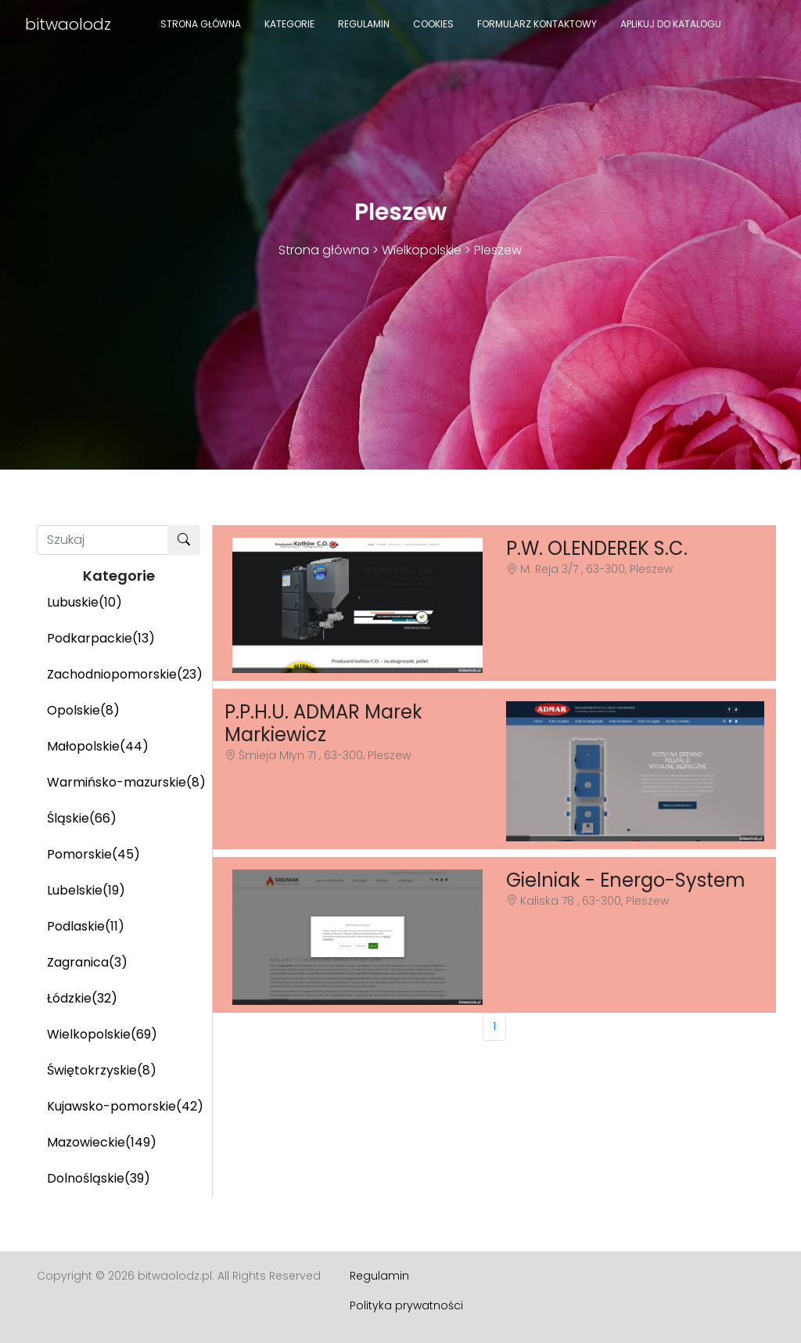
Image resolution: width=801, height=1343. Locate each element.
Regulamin (364, 24)
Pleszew (498, 250)
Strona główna (200, 24)
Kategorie (289, 24)
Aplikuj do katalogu (670, 24)
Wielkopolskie (422, 250)
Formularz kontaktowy (537, 24)
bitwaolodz (68, 24)
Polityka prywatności (406, 1305)
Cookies (433, 24)
